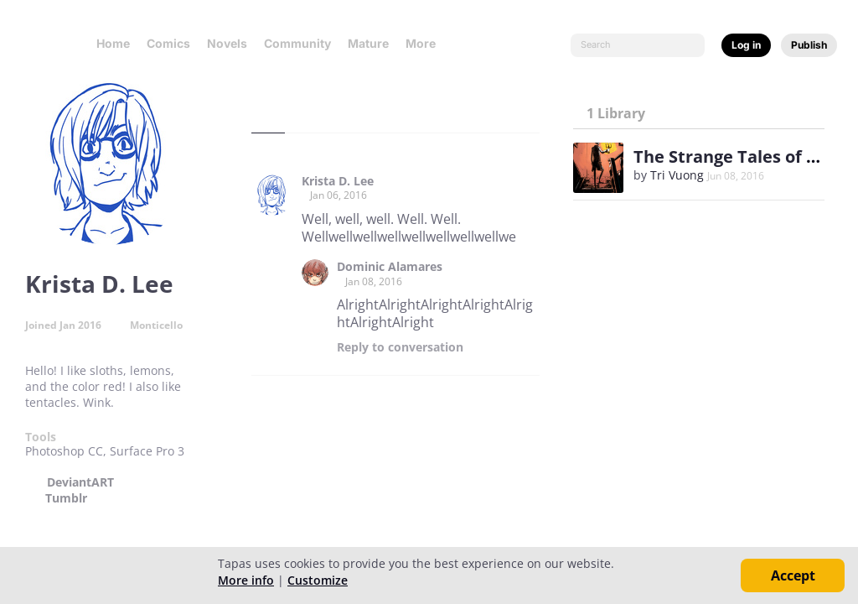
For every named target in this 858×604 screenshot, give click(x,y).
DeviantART (80, 482)
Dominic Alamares (389, 266)
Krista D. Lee (338, 181)
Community (297, 43)
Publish (809, 45)
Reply (400, 347)
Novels (227, 43)
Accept (793, 575)
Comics (168, 43)
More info (246, 580)
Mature (368, 43)
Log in (746, 45)
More (426, 43)
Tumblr (66, 498)
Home (113, 43)
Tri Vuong (677, 175)
